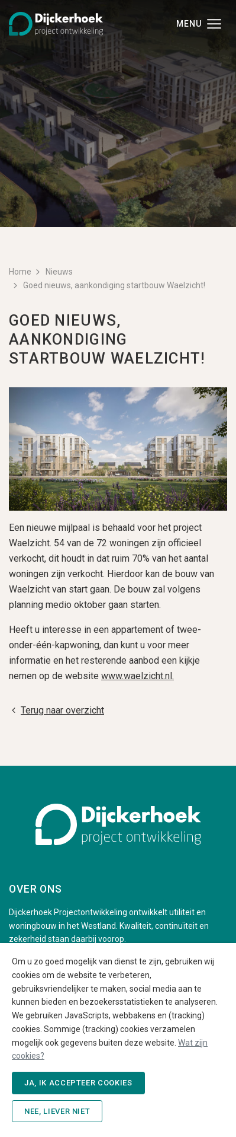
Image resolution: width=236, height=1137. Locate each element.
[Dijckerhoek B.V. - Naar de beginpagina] (56, 22)
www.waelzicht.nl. (137, 675)
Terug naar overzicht (56, 710)
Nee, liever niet (57, 1111)
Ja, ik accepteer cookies (78, 1082)
